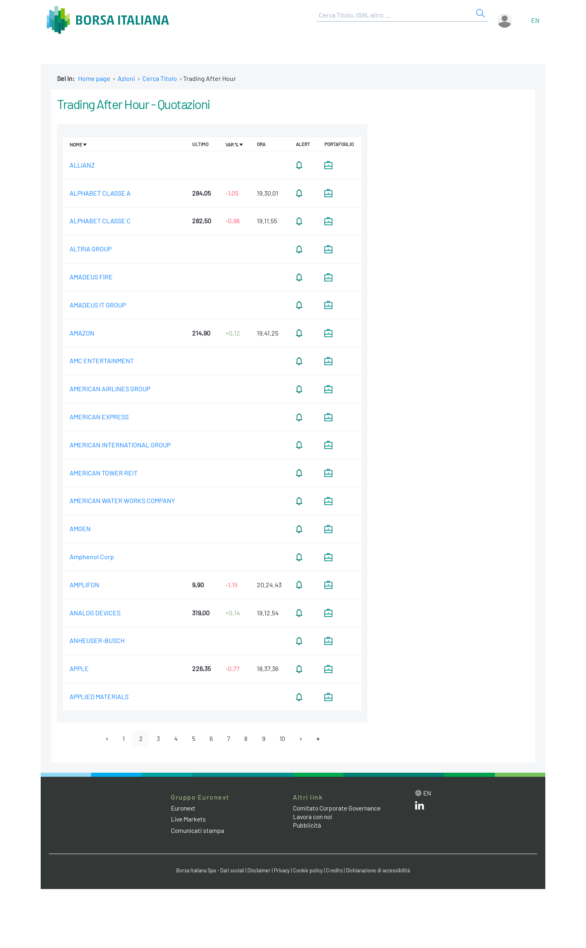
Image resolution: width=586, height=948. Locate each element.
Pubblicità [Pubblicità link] (307, 825)
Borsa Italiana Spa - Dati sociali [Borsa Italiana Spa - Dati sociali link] (207, 870)
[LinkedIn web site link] (419, 807)
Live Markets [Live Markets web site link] (189, 819)
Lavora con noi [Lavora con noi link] (314, 817)
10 (284, 738)
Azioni (126, 78)
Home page (94, 78)
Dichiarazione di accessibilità (381, 870)
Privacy (282, 870)
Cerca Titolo (159, 78)
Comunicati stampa (198, 830)
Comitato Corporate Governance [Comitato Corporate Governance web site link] (339, 808)
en (535, 20)
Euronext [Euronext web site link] (184, 808)
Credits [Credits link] (336, 870)
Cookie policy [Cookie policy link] (309, 870)
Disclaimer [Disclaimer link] (258, 870)
